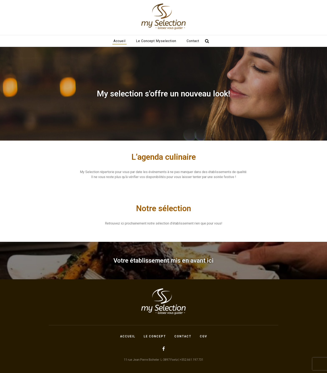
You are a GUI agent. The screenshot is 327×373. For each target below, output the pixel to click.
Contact (193, 41)
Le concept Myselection (156, 41)
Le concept (155, 336)
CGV (203, 336)
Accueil (119, 41)
